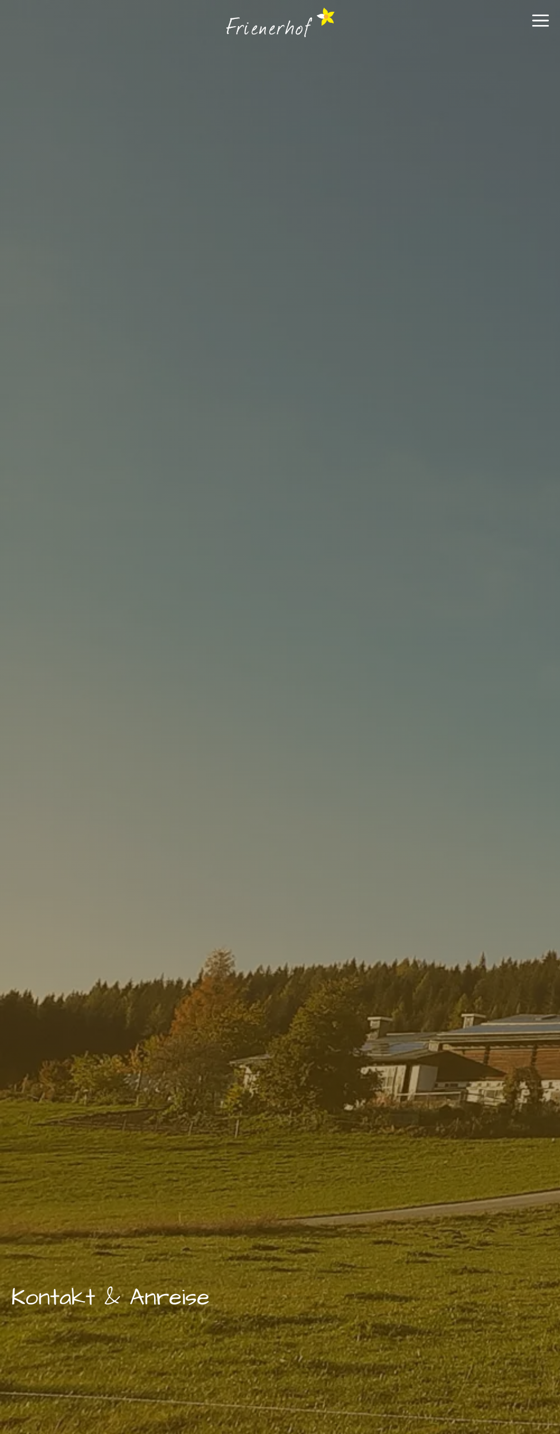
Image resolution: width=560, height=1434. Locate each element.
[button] (540, 25)
